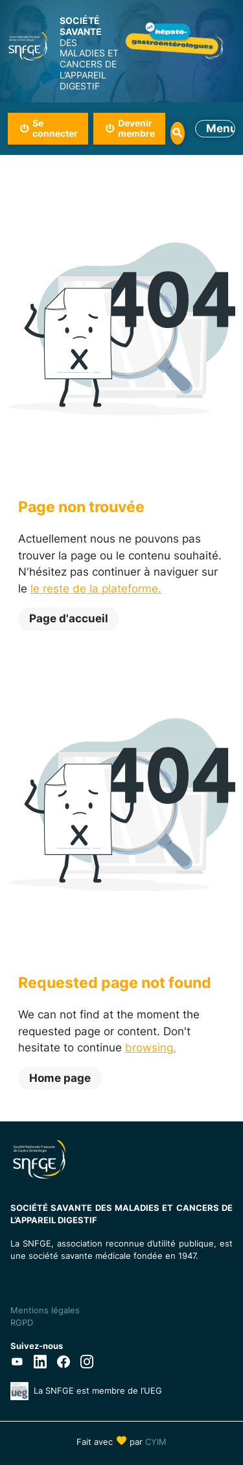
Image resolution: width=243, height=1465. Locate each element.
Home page (60, 1078)
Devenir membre (136, 128)
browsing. (150, 1047)
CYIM (156, 1441)
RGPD (21, 1322)
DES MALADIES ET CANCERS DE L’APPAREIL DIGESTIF (91, 53)
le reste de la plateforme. (95, 588)
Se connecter (55, 128)
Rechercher (177, 133)
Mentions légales (45, 1310)
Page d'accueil (68, 618)
